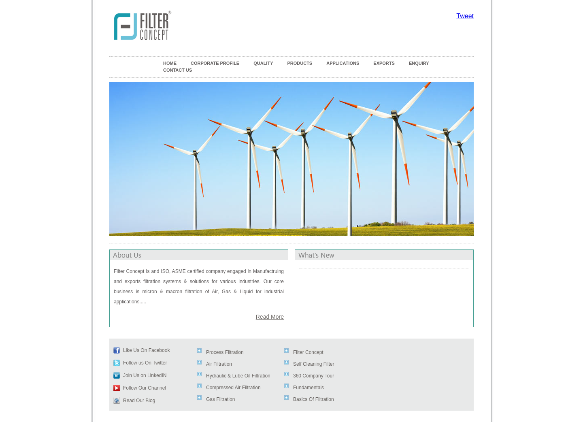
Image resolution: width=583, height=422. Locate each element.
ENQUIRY (419, 63)
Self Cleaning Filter (313, 364)
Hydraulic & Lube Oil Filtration (238, 376)
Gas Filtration (220, 399)
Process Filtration (225, 352)
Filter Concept (308, 352)
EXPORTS (384, 63)
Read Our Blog (139, 400)
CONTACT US (177, 70)
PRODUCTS (299, 63)
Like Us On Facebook (146, 350)
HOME (170, 63)
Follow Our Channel (144, 388)
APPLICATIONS (342, 63)
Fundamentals (308, 387)
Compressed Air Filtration (233, 387)
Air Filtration (219, 364)
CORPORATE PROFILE (215, 63)
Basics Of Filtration (313, 399)
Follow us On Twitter (145, 363)
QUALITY (263, 63)
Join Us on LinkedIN (144, 375)
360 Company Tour (313, 376)
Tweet (465, 16)
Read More (270, 316)
